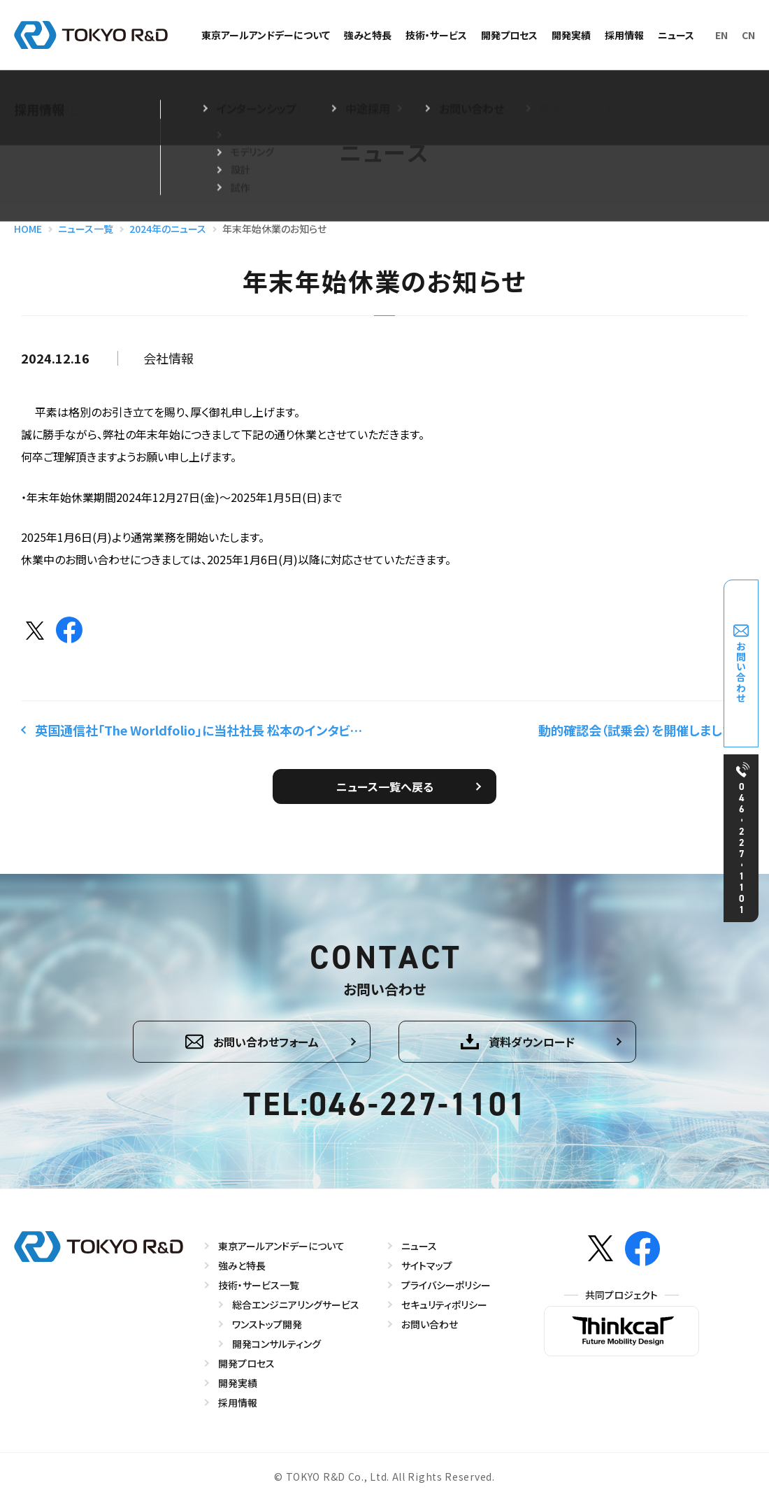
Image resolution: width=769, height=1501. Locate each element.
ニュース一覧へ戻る (384, 786)
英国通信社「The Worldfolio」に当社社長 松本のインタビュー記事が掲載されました (202, 730)
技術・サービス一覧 (258, 1285)
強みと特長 (367, 35)
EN (721, 35)
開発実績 (571, 35)
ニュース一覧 (85, 229)
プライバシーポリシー (446, 1285)
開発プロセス (509, 35)
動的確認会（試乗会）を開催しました (636, 730)
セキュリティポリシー (444, 1305)
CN (748, 35)
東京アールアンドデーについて (265, 35)
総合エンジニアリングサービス (295, 1305)
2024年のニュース (167, 229)
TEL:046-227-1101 (385, 1105)
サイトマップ (426, 1265)
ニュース (676, 35)
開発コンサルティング (276, 1344)
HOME (28, 229)
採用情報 (624, 35)
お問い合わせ (429, 1324)
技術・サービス (436, 35)
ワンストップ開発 (267, 1324)
